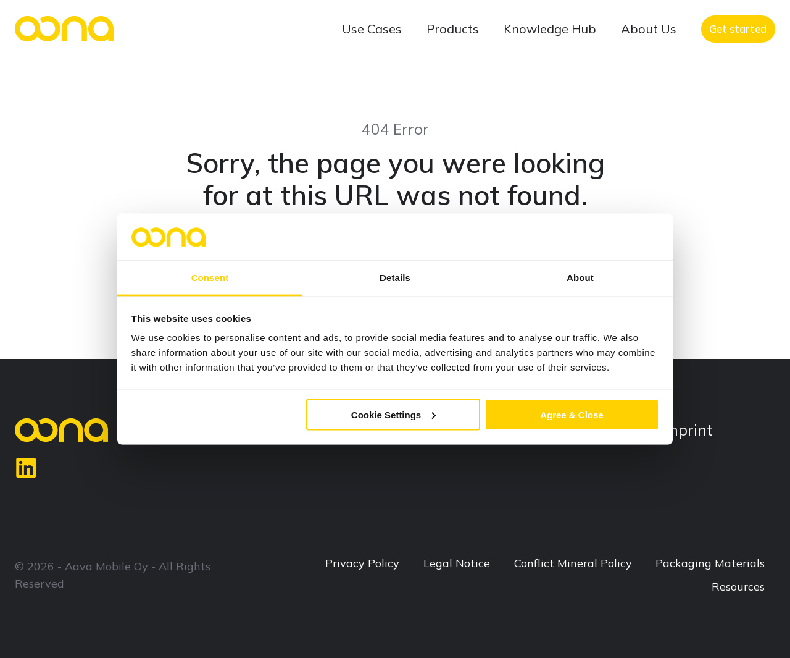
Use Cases (372, 28)
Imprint (687, 429)
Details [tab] (395, 277)
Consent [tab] (210, 277)
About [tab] (580, 277)
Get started (738, 28)
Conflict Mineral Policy (573, 563)
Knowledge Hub (550, 28)
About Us (648, 28)
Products (452, 28)
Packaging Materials (710, 563)
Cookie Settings (393, 414)
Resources (738, 587)
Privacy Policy (362, 563)
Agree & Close (572, 414)
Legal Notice (456, 563)
